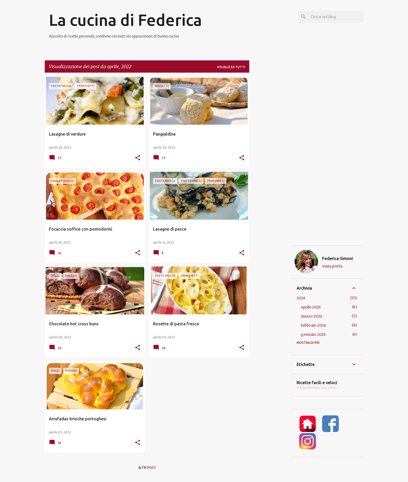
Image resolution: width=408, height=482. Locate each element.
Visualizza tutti (231, 67)
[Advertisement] (269, 155)
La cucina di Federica (125, 20)
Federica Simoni (337, 258)
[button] (138, 158)
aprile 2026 (311, 307)
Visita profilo (332, 266)
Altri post (147, 467)
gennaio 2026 (313, 334)
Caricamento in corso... (317, 387)
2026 (301, 298)
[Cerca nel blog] (336, 16)
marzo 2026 (311, 316)
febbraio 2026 (313, 325)
